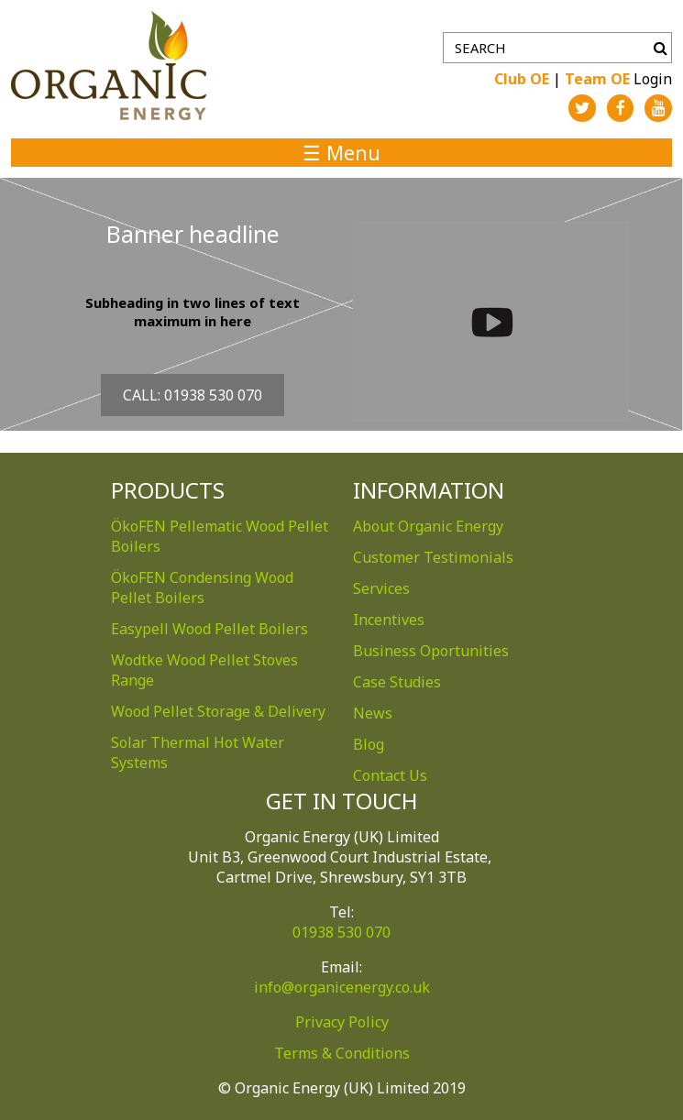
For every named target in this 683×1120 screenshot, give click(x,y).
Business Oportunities (431, 651)
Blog (368, 744)
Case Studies (397, 682)
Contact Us (390, 775)
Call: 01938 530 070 (192, 395)
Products (168, 490)
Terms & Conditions (342, 1053)
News (372, 713)
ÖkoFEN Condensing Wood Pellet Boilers (202, 587)
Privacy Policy (342, 1022)
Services (381, 588)
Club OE (521, 79)
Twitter (582, 108)
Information (428, 490)
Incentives (388, 619)
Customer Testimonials (433, 557)
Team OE (597, 79)
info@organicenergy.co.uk (342, 987)
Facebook (620, 108)
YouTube (658, 108)
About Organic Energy (428, 526)
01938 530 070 (341, 932)
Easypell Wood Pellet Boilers (209, 629)
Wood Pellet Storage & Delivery (218, 711)
